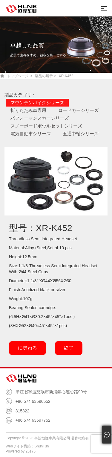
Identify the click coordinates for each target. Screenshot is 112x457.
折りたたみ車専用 (28, 110)
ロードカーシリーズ (78, 110)
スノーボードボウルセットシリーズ (46, 125)
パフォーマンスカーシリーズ (39, 118)
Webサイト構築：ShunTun (27, 446)
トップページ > (20, 76)
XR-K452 (66, 76)
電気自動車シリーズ (30, 133)
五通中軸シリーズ (81, 133)
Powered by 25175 (21, 451)
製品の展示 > (45, 76)
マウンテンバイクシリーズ (37, 102)
